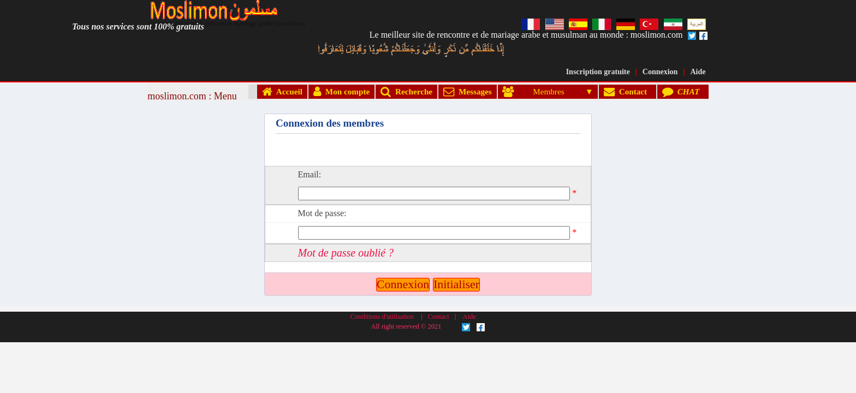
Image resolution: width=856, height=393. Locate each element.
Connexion (660, 72)
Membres (542, 91)
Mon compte (341, 91)
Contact (627, 91)
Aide (698, 72)
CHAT (683, 91)
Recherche (406, 91)
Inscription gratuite (598, 72)
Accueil (282, 91)
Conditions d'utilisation (382, 257)
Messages (467, 91)
